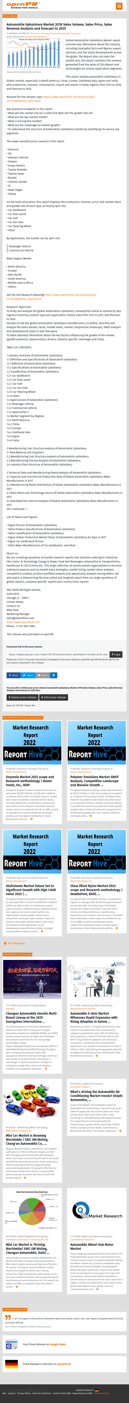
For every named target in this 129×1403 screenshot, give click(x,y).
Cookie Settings (101, 1393)
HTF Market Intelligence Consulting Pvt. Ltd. (27, 1239)
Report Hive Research (36, 36)
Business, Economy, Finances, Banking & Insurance (56, 33)
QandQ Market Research (82, 1239)
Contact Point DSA (62, 1393)
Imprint (11, 1393)
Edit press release (53, 697)
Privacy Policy (23, 1393)
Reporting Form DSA (82, 1393)
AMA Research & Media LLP (19, 1130)
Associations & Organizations (31, 1005)
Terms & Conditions (41, 1393)
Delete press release (22, 697)
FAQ (4, 1393)
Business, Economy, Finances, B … (33, 768)
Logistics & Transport (92, 1083)
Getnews (10, 1008)
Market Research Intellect (83, 1008)
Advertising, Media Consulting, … (98, 1005)
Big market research (80, 1087)
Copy (116, 654)
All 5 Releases (14, 943)
